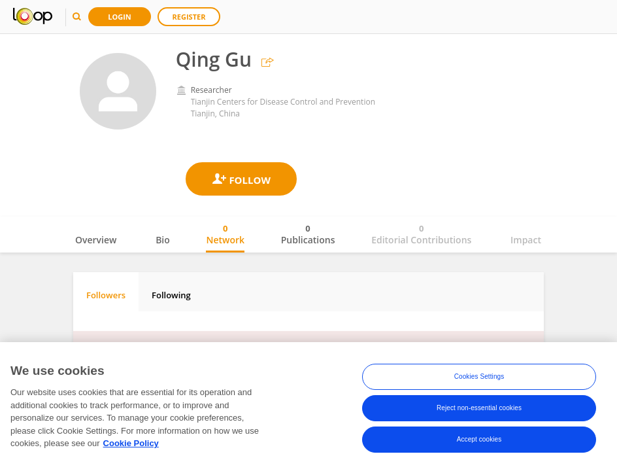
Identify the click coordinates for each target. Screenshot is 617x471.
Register (189, 17)
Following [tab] (171, 295)
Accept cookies (479, 439)
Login (119, 17)
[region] (308, 406)
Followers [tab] (105, 295)
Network (225, 234)
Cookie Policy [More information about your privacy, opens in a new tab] (131, 443)
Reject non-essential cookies (479, 407)
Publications (308, 234)
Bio (163, 240)
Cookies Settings (479, 376)
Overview (95, 240)
